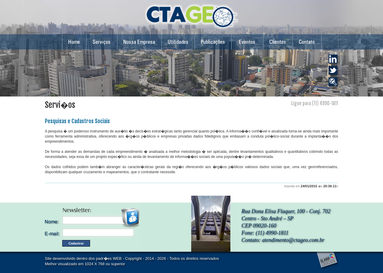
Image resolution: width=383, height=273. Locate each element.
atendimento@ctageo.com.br (293, 240)
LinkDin (334, 60)
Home (74, 41)
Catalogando (334, 82)
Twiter (334, 71)
